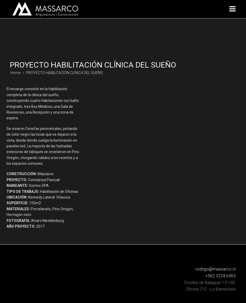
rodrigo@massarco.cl (215, 269)
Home (15, 73)
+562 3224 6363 (220, 275)
